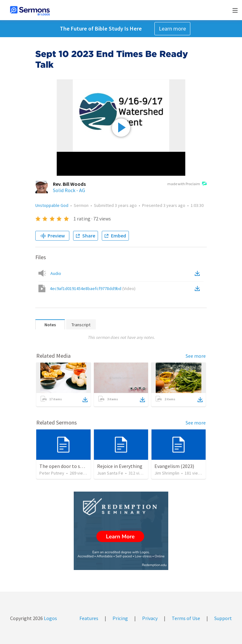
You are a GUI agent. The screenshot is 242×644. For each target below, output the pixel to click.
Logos (50, 618)
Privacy (150, 618)
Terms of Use (186, 618)
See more (196, 356)
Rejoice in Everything (119, 466)
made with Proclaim (187, 184)
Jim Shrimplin (166, 473)
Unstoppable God (51, 205)
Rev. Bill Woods (69, 184)
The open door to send (63, 466)
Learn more (172, 28)
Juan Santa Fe (110, 473)
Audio (55, 273)
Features (88, 618)
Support (223, 618)
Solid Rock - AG (69, 190)
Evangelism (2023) (174, 466)
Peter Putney (51, 473)
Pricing (120, 618)
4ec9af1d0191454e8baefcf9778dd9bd (92, 288)
